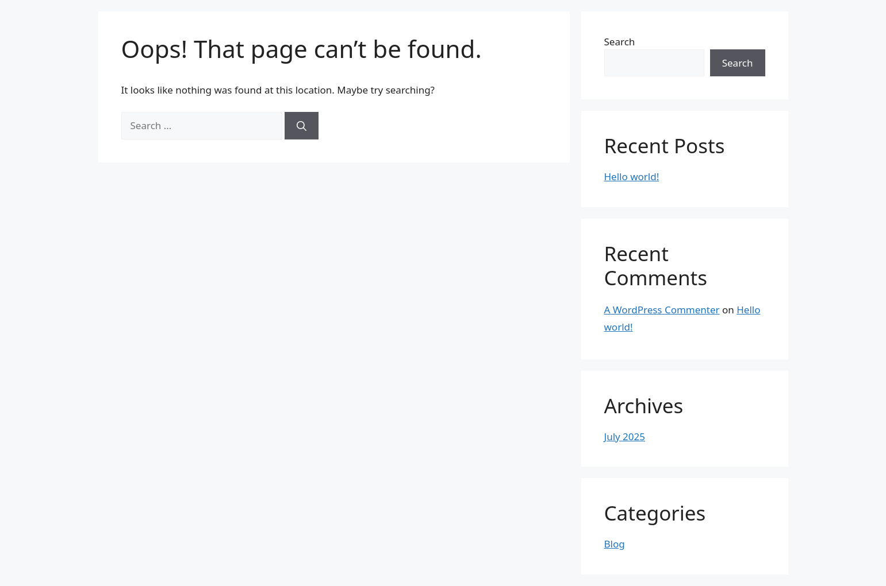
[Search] (302, 125)
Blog (614, 543)
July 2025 (625, 436)
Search (619, 41)
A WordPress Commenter (662, 309)
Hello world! (631, 176)
